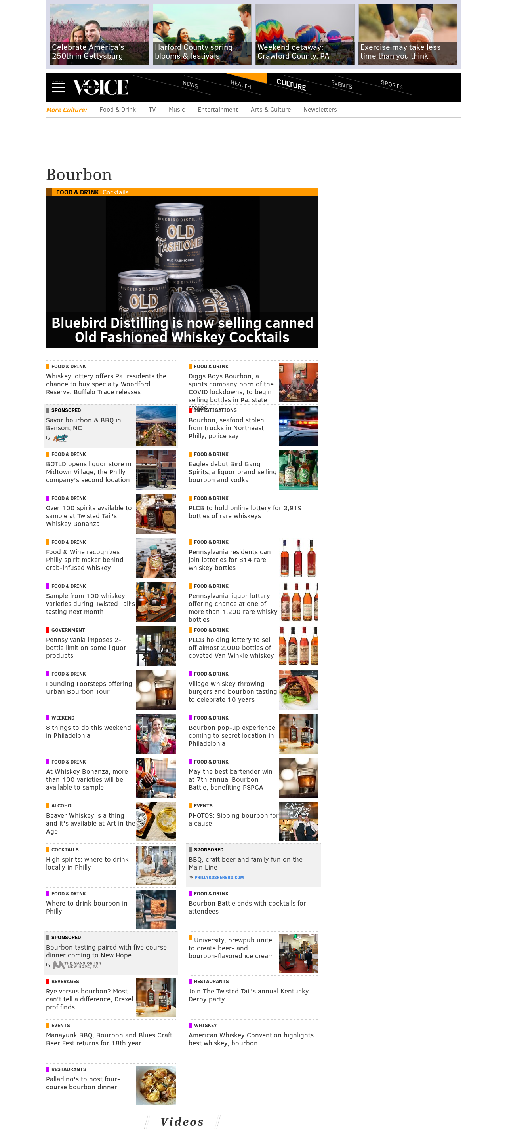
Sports (392, 84)
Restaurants (211, 981)
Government (68, 629)
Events (341, 84)
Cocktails (116, 192)
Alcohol (62, 805)
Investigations (215, 410)
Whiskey (205, 1025)
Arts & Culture (271, 109)
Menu (58, 87)
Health (241, 84)
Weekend (62, 717)
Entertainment (218, 109)
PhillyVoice (100, 87)
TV (152, 109)
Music (177, 109)
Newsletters (320, 109)
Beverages (65, 981)
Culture (291, 84)
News (190, 84)
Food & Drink (117, 109)
